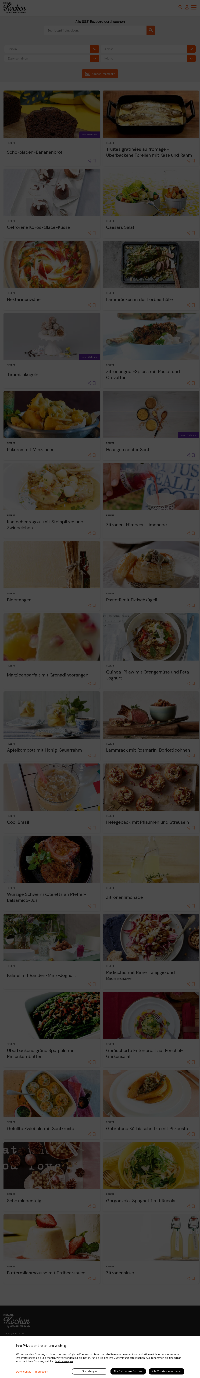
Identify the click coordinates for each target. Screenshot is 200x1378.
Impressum (41, 1371)
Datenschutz (23, 1371)
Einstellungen (90, 1371)
